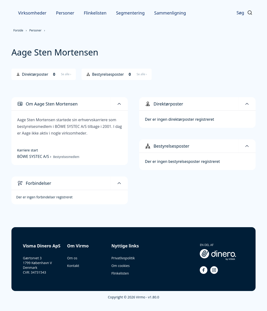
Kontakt (73, 265)
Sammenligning (170, 13)
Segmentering (130, 13)
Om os (72, 258)
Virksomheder (32, 13)
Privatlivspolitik (123, 258)
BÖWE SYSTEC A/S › (34, 156)
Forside (18, 30)
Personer (65, 13)
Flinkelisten (95, 13)
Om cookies (120, 265)
